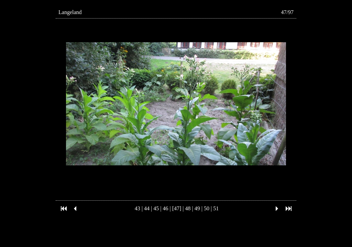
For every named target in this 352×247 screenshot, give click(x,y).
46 (165, 208)
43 (137, 208)
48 (188, 208)
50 (206, 208)
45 (156, 208)
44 (147, 208)
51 (216, 208)
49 (197, 208)
